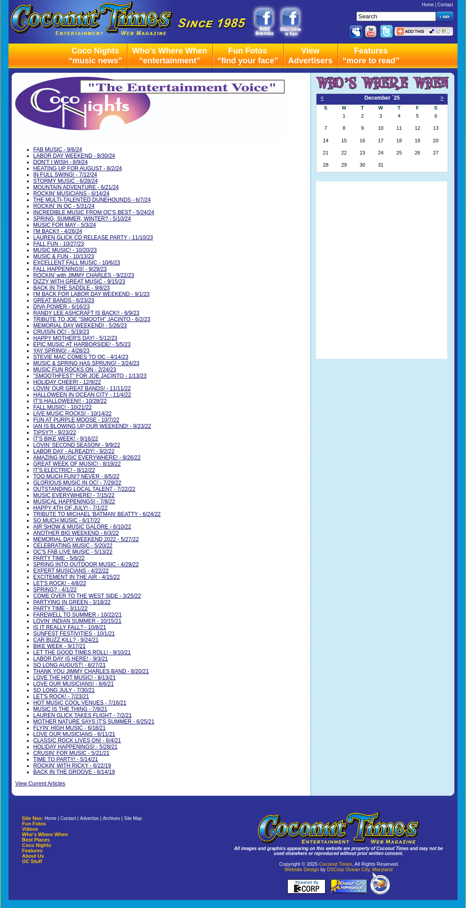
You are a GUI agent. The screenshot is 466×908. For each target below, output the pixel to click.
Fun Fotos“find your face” (247, 55)
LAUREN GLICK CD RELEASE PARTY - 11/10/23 (93, 237)
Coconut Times (335, 864)
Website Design (302, 869)
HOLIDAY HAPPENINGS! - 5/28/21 (75, 747)
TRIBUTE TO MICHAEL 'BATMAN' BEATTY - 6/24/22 (97, 514)
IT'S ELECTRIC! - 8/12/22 (64, 470)
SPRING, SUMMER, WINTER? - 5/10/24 (82, 219)
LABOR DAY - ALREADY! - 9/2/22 (73, 451)
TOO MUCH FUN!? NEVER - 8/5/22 (76, 476)
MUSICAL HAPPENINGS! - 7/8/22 (74, 501)
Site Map (132, 818)
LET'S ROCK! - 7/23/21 (61, 696)
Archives (111, 818)
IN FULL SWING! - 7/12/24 (65, 175)
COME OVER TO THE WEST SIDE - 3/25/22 (87, 596)
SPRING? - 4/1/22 (55, 589)
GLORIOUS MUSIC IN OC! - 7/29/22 (77, 483)
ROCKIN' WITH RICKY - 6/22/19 (72, 766)
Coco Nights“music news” (95, 55)
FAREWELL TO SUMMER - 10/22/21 (77, 615)
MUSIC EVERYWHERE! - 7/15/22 (73, 495)
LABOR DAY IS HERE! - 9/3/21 (70, 659)
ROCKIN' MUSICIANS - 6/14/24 (71, 193)
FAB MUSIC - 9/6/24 (57, 149)
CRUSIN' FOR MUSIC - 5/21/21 (71, 753)
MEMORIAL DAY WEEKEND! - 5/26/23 (80, 325)
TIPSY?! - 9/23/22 (54, 432)
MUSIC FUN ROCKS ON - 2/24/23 (74, 369)
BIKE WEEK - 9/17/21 (59, 646)
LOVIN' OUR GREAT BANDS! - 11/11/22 (82, 388)
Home (428, 4)
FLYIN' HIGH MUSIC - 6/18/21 (69, 728)
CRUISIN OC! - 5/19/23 (61, 332)
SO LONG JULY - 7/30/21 (64, 690)
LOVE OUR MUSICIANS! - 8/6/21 (73, 684)
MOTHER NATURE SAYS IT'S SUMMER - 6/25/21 (93, 721)
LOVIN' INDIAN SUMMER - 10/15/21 (77, 621)
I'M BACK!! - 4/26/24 (57, 231)
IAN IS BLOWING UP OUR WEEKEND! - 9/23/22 (92, 426)
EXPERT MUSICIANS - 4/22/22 (71, 571)
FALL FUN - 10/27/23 (58, 244)
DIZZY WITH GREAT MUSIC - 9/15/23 (79, 281)
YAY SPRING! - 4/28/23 (61, 351)
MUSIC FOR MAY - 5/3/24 (64, 225)
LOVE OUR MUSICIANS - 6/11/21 (74, 734)
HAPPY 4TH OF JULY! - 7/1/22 (70, 508)
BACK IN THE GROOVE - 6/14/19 (74, 772)
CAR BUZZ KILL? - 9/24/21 (65, 640)
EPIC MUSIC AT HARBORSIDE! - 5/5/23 (82, 344)
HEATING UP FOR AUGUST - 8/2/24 (77, 168)
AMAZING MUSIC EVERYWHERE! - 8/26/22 (87, 457)
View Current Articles (40, 783)
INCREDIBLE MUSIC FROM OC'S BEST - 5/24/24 (93, 212)
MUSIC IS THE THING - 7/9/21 (70, 709)
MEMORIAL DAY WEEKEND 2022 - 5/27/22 (86, 539)
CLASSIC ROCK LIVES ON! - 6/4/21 (77, 740)
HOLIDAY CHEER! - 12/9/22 (67, 382)
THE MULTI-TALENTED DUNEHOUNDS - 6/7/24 (92, 200)
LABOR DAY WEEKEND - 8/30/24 (74, 156)
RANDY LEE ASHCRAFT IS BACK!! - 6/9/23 (86, 313)
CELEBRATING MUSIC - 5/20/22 (73, 545)
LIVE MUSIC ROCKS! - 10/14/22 (72, 413)
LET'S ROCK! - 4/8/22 (59, 583)
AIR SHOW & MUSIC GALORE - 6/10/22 (82, 527)
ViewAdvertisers (310, 55)
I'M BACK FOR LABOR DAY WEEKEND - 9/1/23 (91, 294)
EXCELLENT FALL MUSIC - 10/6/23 (76, 263)
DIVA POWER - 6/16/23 (61, 307)
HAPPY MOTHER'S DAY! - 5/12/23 (75, 338)
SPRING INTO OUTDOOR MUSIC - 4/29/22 (86, 564)
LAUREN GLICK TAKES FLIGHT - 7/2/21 (82, 715)
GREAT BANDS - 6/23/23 (63, 300)
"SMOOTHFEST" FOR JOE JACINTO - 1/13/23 (89, 376)
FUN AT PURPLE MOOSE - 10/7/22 (76, 420)
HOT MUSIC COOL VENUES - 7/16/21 (79, 703)
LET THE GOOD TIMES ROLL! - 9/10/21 (82, 652)
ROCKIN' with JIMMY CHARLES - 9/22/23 (83, 275)
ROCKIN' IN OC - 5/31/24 (63, 206)
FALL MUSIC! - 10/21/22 (62, 407)
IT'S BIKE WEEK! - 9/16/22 (65, 439)
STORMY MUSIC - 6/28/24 (65, 181)
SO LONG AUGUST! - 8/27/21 (69, 665)
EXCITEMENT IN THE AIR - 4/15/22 (76, 577)
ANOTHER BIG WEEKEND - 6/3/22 (76, 533)
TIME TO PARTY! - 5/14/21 (65, 759)
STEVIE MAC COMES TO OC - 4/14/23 (80, 357)
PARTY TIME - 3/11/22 (60, 608)
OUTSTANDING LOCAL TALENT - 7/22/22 (84, 489)
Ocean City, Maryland (368, 869)
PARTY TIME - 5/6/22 (59, 558)
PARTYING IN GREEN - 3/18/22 (71, 602)
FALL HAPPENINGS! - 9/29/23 (70, 269)
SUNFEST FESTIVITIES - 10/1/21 (74, 633)
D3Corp (335, 869)
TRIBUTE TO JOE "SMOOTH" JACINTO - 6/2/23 (91, 319)
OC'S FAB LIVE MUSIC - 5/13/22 (72, 552)
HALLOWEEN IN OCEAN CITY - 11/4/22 (82, 395)
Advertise (89, 818)
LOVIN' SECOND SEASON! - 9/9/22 (76, 445)
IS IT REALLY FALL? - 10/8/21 (69, 627)
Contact (445, 4)
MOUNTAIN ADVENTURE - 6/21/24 (76, 187)
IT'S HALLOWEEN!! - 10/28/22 (70, 401)
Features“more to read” (371, 55)
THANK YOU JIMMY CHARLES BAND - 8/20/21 (91, 671)
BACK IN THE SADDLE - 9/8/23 (71, 288)
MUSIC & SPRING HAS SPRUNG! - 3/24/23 (86, 363)
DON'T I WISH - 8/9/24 (60, 162)
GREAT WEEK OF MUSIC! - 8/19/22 (77, 464)
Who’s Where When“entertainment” (169, 55)
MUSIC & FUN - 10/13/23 (63, 256)
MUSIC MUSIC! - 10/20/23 (65, 250)
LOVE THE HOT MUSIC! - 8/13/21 (74, 677)
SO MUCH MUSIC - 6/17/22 (66, 520)
